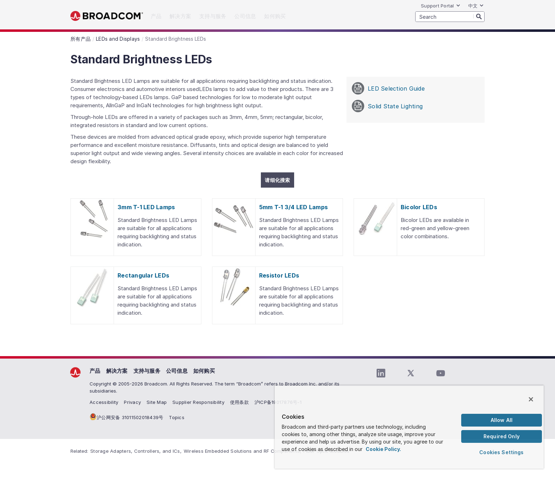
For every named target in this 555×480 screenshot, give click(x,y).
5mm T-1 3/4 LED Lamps (293, 207)
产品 (95, 370)
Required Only (502, 436)
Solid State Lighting (387, 106)
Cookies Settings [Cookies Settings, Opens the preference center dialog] (501, 452)
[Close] (531, 399)
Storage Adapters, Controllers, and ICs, (136, 451)
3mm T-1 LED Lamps (146, 207)
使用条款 (239, 402)
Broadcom (106, 16)
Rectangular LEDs (143, 275)
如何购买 (204, 370)
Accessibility (104, 402)
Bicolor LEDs (419, 207)
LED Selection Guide (388, 88)
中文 (476, 5)
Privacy (132, 402)
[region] (409, 427)
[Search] (479, 16)
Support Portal (440, 5)
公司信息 (177, 370)
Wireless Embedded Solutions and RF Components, (243, 451)
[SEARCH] (450, 17)
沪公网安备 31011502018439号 (130, 417)
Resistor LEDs (279, 275)
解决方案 (117, 370)
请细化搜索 (277, 180)
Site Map (157, 402)
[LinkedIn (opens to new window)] (380, 373)
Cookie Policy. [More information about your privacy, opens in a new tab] (383, 449)
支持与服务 (146, 370)
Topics (176, 417)
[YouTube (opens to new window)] (440, 373)
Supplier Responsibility (198, 402)
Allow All (502, 420)
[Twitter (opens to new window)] (410, 373)
